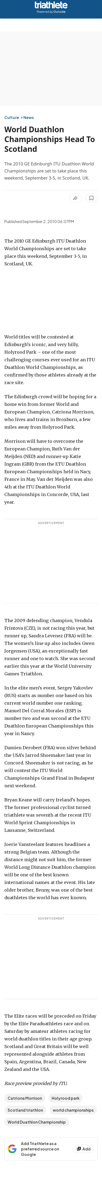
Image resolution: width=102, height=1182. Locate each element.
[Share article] (75, 198)
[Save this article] (91, 198)
